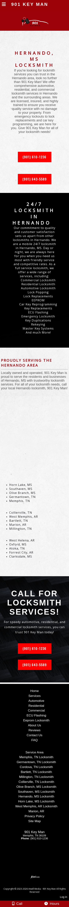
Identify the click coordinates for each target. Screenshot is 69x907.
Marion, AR (36, 811)
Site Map (34, 821)
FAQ (34, 740)
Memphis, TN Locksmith (36, 757)
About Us (34, 725)
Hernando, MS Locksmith (36, 796)
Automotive (36, 701)
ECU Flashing (36, 715)
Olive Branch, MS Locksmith (36, 787)
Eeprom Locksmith (36, 720)
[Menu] (4, 5)
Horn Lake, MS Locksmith (36, 801)
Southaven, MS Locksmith (36, 791)
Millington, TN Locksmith (36, 777)
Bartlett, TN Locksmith (36, 772)
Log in (63, 896)
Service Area (35, 752)
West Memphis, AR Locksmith (36, 806)
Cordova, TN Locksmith (36, 767)
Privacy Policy (34, 816)
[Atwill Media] (37, 884)
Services (34, 696)
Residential (36, 705)
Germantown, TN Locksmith (36, 762)
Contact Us (34, 735)
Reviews (34, 730)
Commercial (36, 710)
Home (34, 691)
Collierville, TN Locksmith (36, 782)
